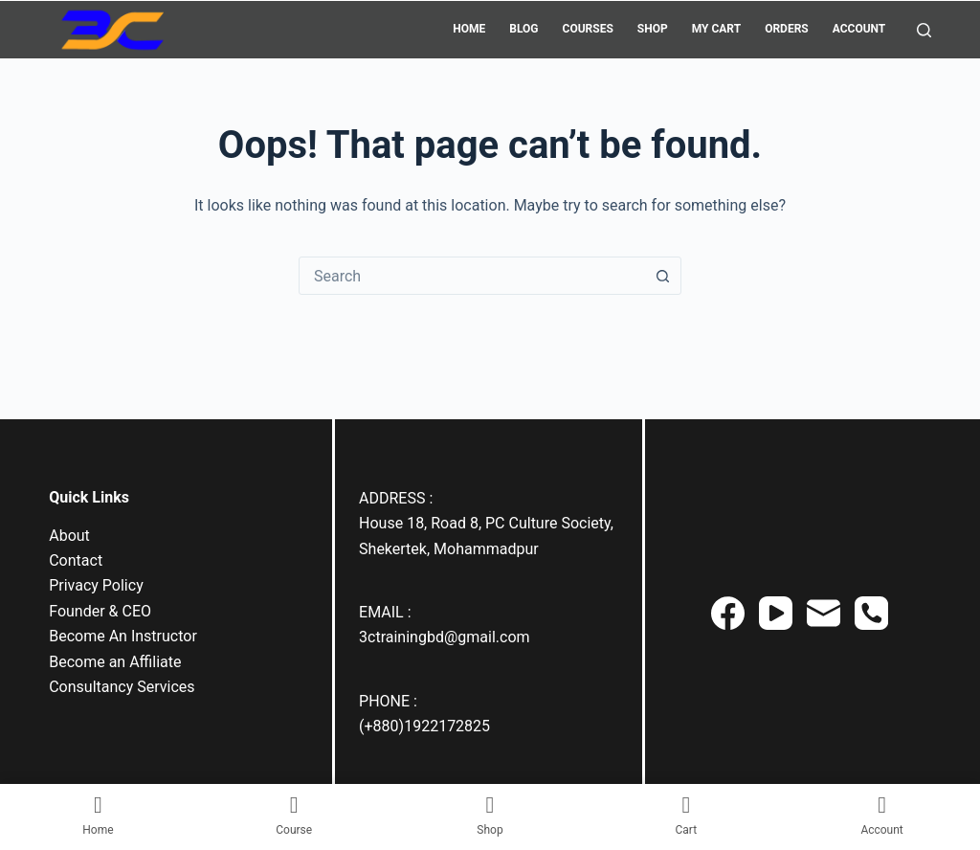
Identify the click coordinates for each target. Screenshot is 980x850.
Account (859, 28)
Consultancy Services (121, 687)
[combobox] (472, 276)
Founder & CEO (100, 611)
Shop (652, 28)
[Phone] (871, 613)
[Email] (823, 613)
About (69, 535)
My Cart (716, 28)
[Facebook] (728, 613)
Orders (787, 28)
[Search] (924, 30)
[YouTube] (775, 613)
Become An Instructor (123, 636)
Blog (523, 28)
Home (469, 28)
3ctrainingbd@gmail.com (444, 637)
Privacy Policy (96, 585)
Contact (75, 560)
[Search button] (662, 275)
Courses (588, 28)
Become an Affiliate (115, 662)
